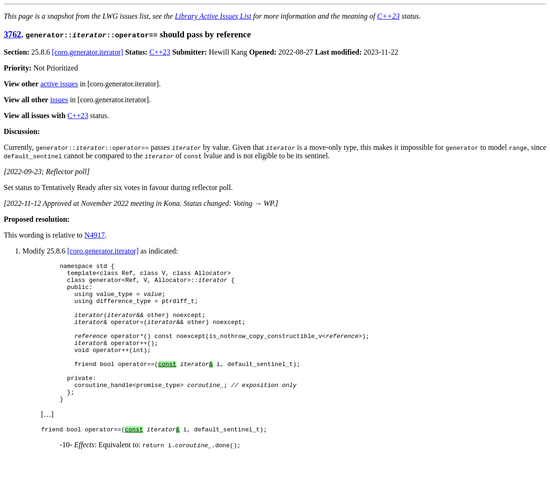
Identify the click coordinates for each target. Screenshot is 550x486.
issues (59, 100)
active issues (59, 84)
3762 (12, 34)
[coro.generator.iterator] (87, 52)
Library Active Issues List (213, 16)
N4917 (95, 235)
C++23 (388, 16)
